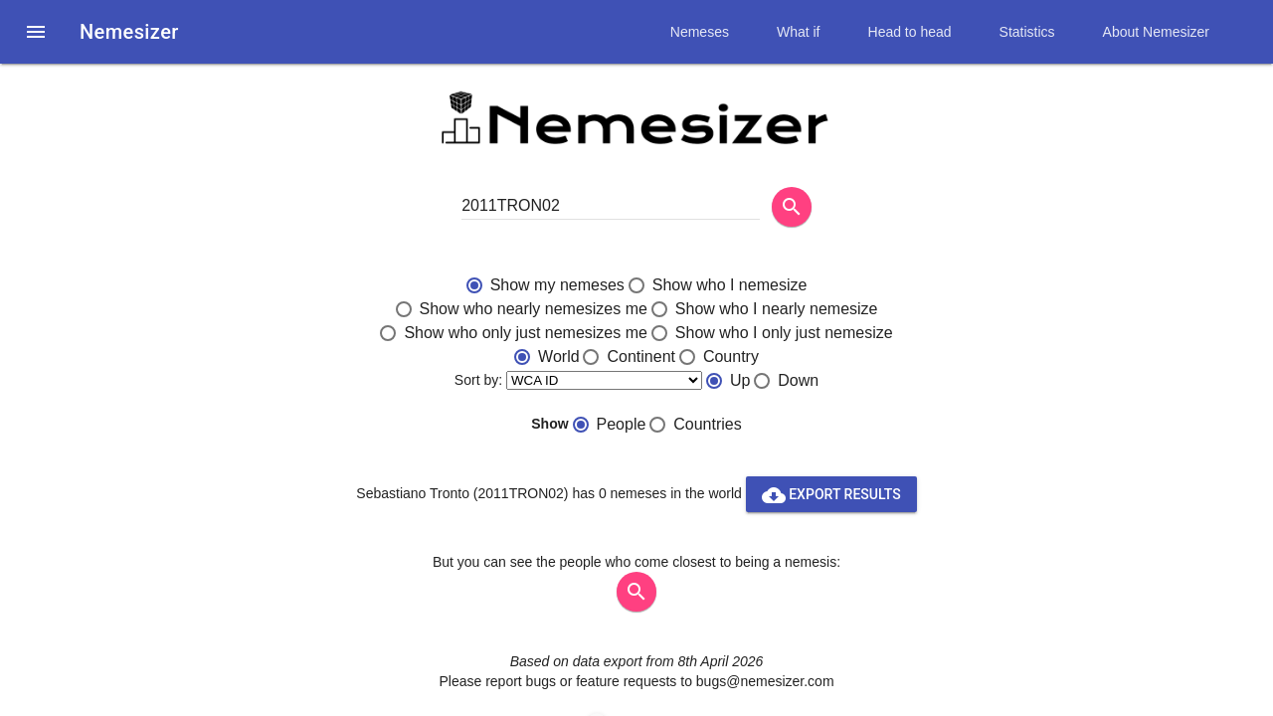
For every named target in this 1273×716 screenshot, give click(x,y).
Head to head (910, 32)
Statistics (1027, 32)
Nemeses (699, 32)
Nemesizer (129, 32)
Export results (831, 494)
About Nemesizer (1156, 32)
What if (798, 32)
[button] (36, 32)
